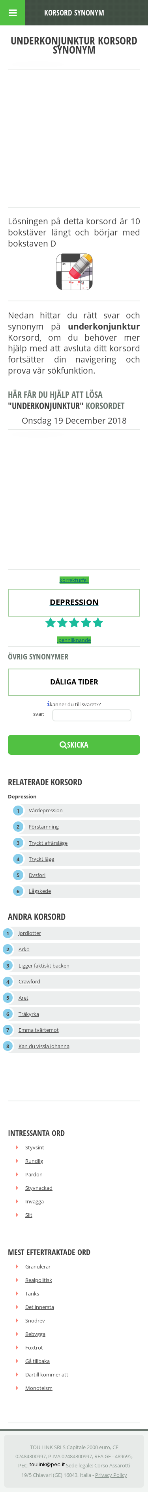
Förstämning (44, 826)
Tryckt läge (41, 858)
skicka (74, 744)
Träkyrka (29, 1014)
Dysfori (37, 875)
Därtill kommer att (46, 1374)
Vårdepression (46, 810)
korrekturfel (74, 580)
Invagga (34, 1201)
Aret (23, 997)
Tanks (32, 1293)
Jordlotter (30, 933)
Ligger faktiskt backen (44, 965)
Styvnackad (38, 1187)
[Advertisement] (74, 138)
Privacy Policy (111, 1475)
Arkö (24, 949)
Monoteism (38, 1388)
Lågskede (40, 890)
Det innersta (39, 1307)
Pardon (34, 1174)
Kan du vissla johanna (44, 1046)
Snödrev (35, 1320)
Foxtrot (34, 1347)
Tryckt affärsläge (48, 842)
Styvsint (34, 1147)
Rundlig (34, 1160)
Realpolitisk (38, 1280)
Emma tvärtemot (39, 1029)
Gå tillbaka (37, 1361)
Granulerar (38, 1266)
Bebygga (35, 1334)
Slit (28, 1214)
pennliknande (74, 640)
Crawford (29, 981)
